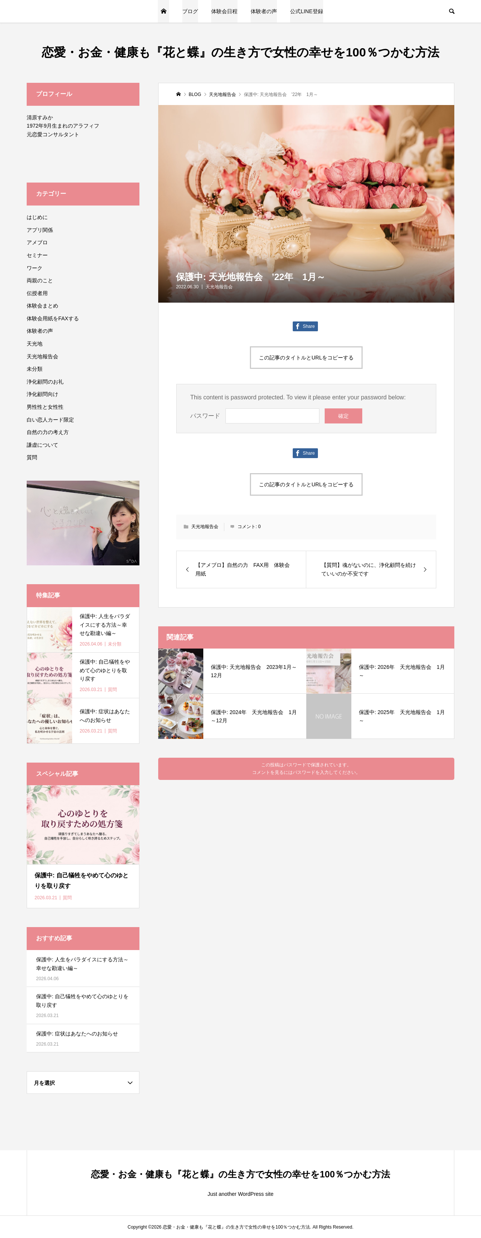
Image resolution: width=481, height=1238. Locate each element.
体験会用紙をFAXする (53, 318)
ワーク (34, 268)
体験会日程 (224, 11)
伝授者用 (37, 293)
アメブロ (37, 242)
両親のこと (40, 280)
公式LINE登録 (306, 11)
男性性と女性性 (45, 407)
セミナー (37, 255)
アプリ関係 (40, 230)
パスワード (205, 416)
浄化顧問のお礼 (45, 382)
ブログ (190, 11)
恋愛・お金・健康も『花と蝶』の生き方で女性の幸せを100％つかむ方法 (240, 52)
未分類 (34, 369)
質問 (32, 457)
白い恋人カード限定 (50, 420)
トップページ (163, 11)
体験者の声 (264, 11)
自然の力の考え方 (48, 432)
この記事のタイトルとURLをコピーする (306, 358)
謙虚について (42, 445)
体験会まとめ (42, 306)
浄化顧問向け (42, 394)
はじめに (37, 217)
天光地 (34, 344)
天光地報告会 (219, 286)
